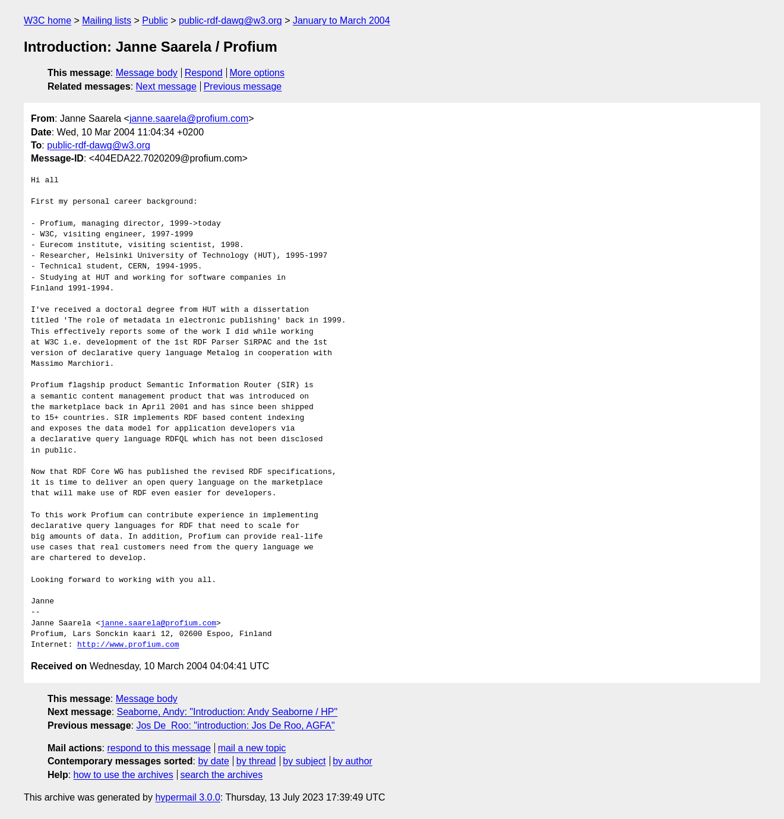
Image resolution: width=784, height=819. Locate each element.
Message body (147, 73)
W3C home (47, 20)
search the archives (222, 775)
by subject (304, 761)
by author (352, 761)
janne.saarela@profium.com (188, 118)
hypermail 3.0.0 (187, 797)
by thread (256, 761)
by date (213, 761)
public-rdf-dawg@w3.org (230, 20)
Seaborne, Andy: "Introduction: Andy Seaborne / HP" (227, 712)
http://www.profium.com (128, 645)
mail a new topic (252, 748)
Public (155, 20)
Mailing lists (106, 20)
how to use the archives (123, 775)
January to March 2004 (341, 20)
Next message (166, 86)
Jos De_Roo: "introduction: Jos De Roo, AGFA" (235, 725)
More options (257, 73)
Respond (204, 73)
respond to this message (158, 748)
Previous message (243, 86)
